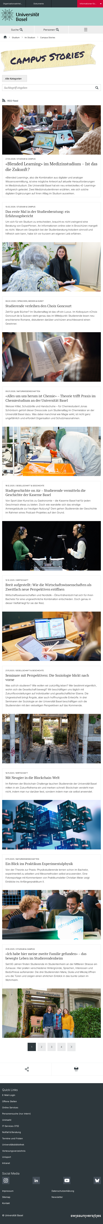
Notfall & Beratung (11, 1132)
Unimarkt (6, 1120)
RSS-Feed (12, 100)
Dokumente (39, 3)
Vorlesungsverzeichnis (13, 1151)
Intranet (6, 1163)
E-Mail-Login (8, 1095)
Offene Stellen (9, 1101)
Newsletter (57, 1197)
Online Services (10, 1107)
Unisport (6, 1157)
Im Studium (30, 37)
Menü (86, 30)
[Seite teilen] (26, 1069)
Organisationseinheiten (13, 3)
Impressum (7, 1191)
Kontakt (6, 1203)
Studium (16, 37)
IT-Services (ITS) (10, 1126)
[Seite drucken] (76, 1069)
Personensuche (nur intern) (16, 1113)
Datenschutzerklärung (63, 1191)
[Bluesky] (97, 1181)
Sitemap (6, 1197)
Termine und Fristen (12, 1138)
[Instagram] (5, 1181)
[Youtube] (66, 1181)
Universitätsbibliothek (13, 1144)
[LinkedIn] (36, 1181)
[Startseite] (5, 38)
